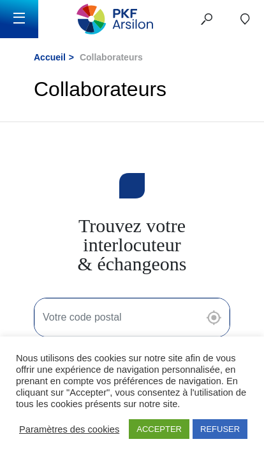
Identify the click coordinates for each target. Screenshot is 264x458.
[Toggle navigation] (19, 19)
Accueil (50, 57)
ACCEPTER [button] (159, 429)
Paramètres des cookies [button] (69, 429)
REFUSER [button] (220, 429)
